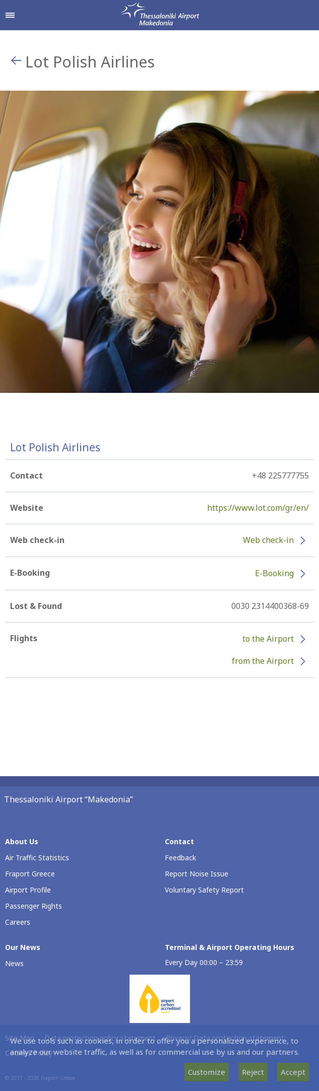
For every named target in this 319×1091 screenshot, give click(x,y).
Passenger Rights (33, 906)
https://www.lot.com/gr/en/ (258, 507)
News (14, 963)
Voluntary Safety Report (204, 890)
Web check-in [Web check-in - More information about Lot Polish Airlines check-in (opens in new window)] (268, 540)
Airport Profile (28, 890)
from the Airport (263, 660)
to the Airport (268, 638)
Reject (253, 1072)
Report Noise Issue (196, 873)
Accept (293, 1072)
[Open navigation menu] (10, 15)
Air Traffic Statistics (37, 857)
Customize (206, 1072)
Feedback (180, 857)
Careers (17, 922)
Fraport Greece (30, 873)
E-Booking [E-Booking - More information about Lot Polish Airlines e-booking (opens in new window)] (274, 573)
